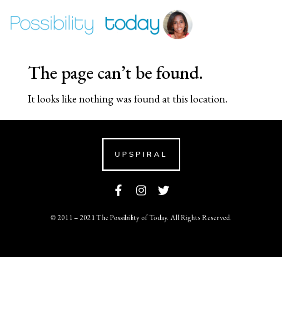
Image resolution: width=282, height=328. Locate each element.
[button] (141, 154)
